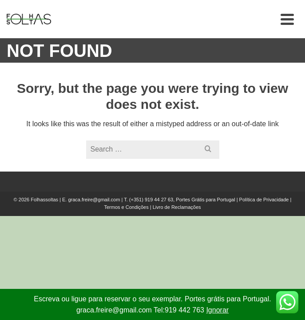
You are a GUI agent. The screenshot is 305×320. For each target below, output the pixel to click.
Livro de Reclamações (177, 207)
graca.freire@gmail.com (94, 199)
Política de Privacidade (264, 199)
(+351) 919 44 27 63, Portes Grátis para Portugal (183, 199)
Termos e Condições (126, 207)
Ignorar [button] (217, 310)
